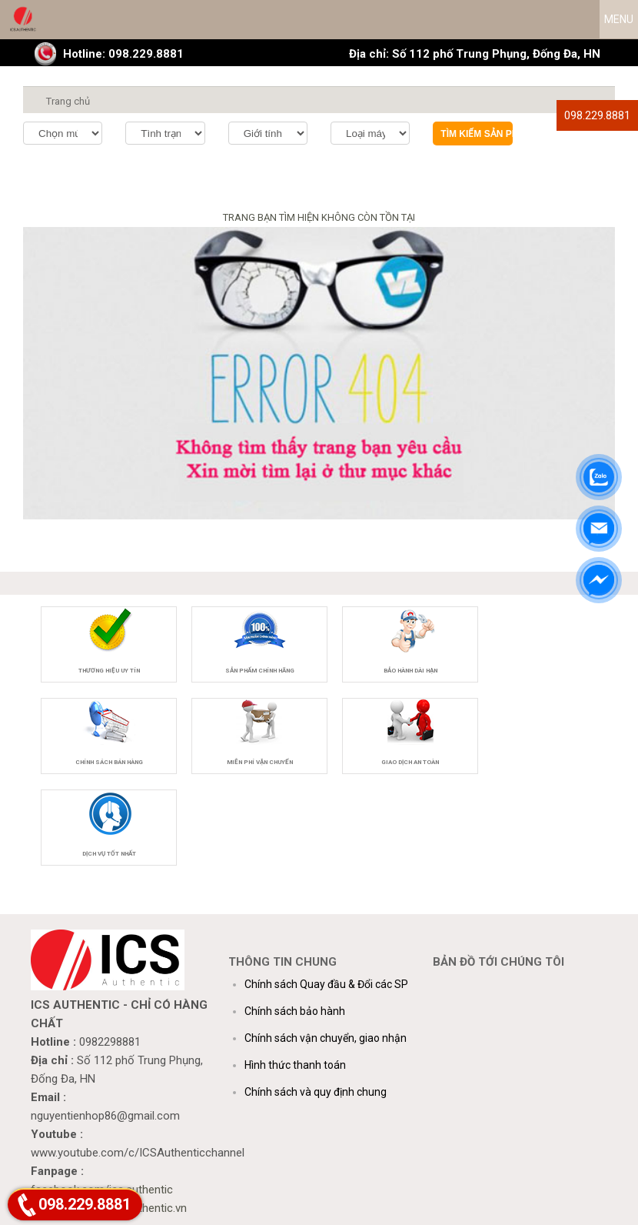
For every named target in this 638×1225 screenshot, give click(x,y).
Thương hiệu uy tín (109, 670)
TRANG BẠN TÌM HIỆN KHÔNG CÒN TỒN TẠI (319, 217)
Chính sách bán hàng (109, 762)
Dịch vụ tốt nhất (109, 853)
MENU (618, 19)
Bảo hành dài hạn (410, 670)
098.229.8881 (597, 115)
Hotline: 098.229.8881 (123, 54)
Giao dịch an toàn (410, 762)
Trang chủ (68, 101)
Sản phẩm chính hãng (259, 670)
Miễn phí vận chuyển (260, 762)
